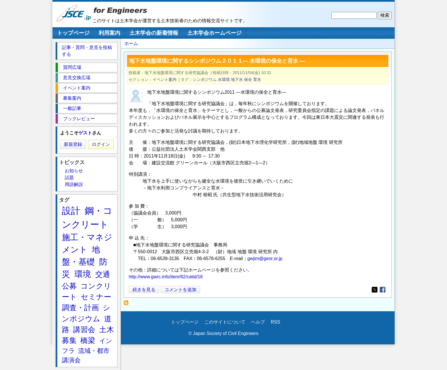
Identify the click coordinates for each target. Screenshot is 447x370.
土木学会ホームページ (214, 33)
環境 (82, 274)
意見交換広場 (76, 77)
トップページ (73, 33)
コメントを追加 (180, 289)
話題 (69, 177)
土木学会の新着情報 (153, 33)
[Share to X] (374, 290)
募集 (69, 340)
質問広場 (72, 67)
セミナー (96, 297)
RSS (275, 322)
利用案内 (109, 33)
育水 (257, 79)
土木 (106, 330)
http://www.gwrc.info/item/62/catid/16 (166, 276)
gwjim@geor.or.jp (265, 258)
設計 (71, 211)
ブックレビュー (79, 118)
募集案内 (72, 98)
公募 (69, 286)
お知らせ (74, 170)
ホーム (131, 43)
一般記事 (72, 108)
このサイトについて (224, 322)
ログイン (101, 144)
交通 (102, 274)
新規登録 (73, 144)
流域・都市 (93, 350)
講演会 (71, 360)
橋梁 (87, 340)
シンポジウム (205, 79)
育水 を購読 (127, 304)
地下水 (237, 79)
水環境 (224, 79)
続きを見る (144, 289)
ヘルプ (258, 322)
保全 (248, 79)
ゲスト (85, 132)
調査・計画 (80, 308)
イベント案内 (164, 79)
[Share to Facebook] (382, 290)
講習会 (84, 330)
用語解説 (74, 184)
